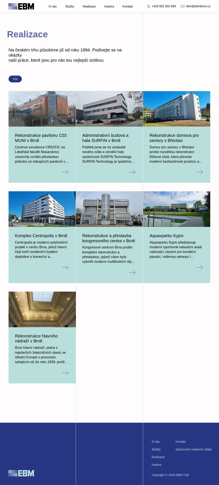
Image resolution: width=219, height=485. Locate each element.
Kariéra (109, 6)
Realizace (89, 6)
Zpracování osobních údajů (194, 449)
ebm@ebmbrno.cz (195, 6)
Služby (69, 6)
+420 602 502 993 (161, 6)
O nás (52, 6)
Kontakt (128, 6)
